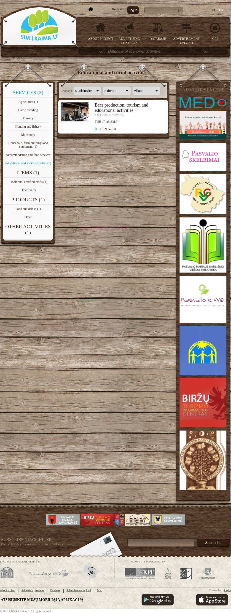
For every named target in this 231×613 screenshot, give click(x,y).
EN (221, 10)
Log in (133, 10)
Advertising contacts (32, 590)
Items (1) (28, 172)
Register (117, 9)
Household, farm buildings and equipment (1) (28, 144)
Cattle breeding (28, 110)
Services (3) (28, 92)
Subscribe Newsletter (26, 539)
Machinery (28, 135)
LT (213, 10)
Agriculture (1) (28, 102)
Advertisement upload (79, 590)
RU (229, 10)
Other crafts (28, 190)
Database (158, 38)
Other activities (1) (28, 229)
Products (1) (28, 199)
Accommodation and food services (28, 155)
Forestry (28, 118)
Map (215, 38)
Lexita (227, 590)
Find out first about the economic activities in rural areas (32, 544)
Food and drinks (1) (28, 209)
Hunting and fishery (28, 126)
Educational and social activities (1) (28, 163)
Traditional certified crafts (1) (28, 182)
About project (100, 38)
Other (28, 217)
